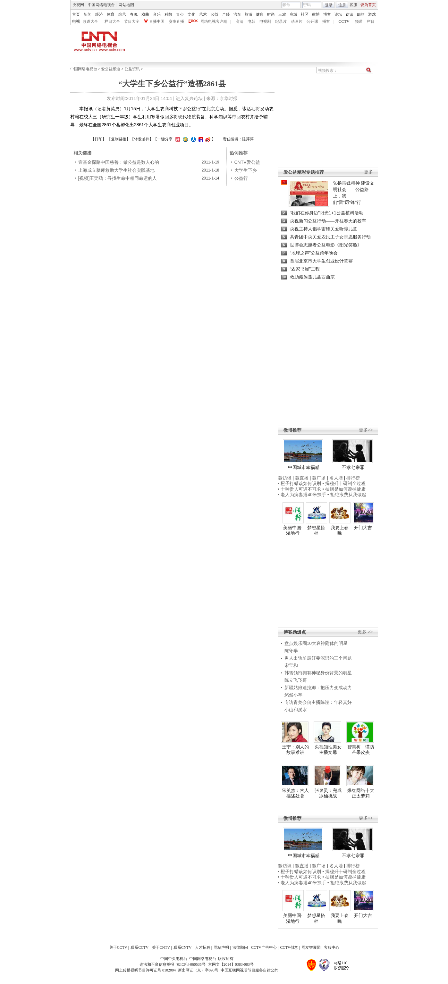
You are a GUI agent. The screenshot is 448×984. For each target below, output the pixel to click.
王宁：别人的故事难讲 (295, 749)
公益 (214, 14)
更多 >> (365, 632)
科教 (168, 14)
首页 (76, 14)
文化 (191, 14)
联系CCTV (139, 947)
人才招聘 (202, 947)
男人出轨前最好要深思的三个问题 (318, 658)
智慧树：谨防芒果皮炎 (360, 749)
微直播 (302, 477)
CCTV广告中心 (264, 947)
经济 (99, 14)
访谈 (349, 14)
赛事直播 (176, 21)
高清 (239, 21)
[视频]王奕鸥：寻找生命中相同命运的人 (117, 178)
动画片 (296, 21)
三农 (282, 14)
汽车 (237, 14)
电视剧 (265, 21)
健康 (260, 14)
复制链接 (118, 139)
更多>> (366, 430)
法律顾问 (240, 947)
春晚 (134, 14)
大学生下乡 (245, 170)
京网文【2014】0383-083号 (231, 964)
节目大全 (131, 21)
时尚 (271, 14)
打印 (98, 139)
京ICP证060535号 (191, 964)
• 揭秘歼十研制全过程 (344, 483)
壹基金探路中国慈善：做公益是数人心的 (118, 162)
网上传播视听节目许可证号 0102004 (145, 970)
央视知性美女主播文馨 (328, 749)
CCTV (343, 21)
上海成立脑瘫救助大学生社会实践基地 (116, 170)
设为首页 (368, 5)
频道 (359, 21)
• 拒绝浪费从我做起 (346, 494)
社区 (305, 14)
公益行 (241, 178)
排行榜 (353, 477)
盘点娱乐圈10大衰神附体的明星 (316, 643)
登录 (329, 5)
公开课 (312, 21)
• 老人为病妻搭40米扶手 (302, 494)
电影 (251, 21)
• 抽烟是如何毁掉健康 (344, 489)
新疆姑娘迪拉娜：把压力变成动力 (318, 687)
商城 (293, 14)
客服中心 (331, 947)
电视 (76, 21)
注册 (342, 5)
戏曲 (145, 14)
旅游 (248, 14)
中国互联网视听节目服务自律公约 (249, 970)
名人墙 (336, 477)
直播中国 (157, 21)
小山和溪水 (295, 709)
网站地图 (126, 5)
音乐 (157, 14)
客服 (353, 5)
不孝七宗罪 (353, 467)
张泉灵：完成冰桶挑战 (328, 793)
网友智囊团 (311, 947)
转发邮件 (141, 139)
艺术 (203, 14)
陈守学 (291, 650)
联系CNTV (182, 947)
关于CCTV (118, 947)
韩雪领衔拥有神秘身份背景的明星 (318, 672)
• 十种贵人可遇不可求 (300, 489)
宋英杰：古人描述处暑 (295, 793)
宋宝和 (291, 665)
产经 (226, 14)
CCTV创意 (289, 947)
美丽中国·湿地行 (292, 530)
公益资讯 (132, 69)
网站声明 (221, 947)
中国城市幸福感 (303, 467)
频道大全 (90, 21)
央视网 (78, 5)
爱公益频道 (110, 69)
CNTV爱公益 (247, 162)
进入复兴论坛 (189, 98)
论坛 (338, 14)
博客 (327, 14)
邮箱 (361, 14)
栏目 (371, 21)
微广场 (318, 477)
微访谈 (285, 477)
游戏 (372, 14)
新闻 (87, 14)
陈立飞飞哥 (295, 680)
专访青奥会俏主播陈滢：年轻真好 (318, 702)
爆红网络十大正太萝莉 (360, 793)
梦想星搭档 (316, 530)
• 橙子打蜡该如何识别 (299, 483)
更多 (368, 172)
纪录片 (281, 21)
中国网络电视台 (101, 5)
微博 (316, 14)
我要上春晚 (340, 530)
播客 (326, 21)
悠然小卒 (293, 694)
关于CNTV (161, 947)
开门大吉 (363, 527)
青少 (180, 14)
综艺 (122, 14)
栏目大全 (112, 21)
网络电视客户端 (213, 21)
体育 (110, 14)
